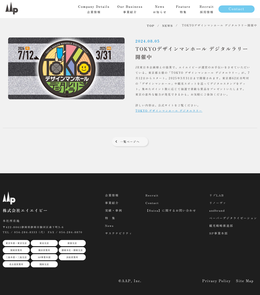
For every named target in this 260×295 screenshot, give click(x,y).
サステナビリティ (119, 233)
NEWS (167, 25)
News (109, 225)
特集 (183, 9)
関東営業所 (16, 250)
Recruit (152, 195)
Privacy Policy (216, 280)
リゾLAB (216, 195)
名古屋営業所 (16, 264)
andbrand (217, 210)
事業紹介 (112, 203)
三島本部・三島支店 (16, 257)
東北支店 (44, 243)
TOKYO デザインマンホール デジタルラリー (168, 111)
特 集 (110, 218)
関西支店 (44, 264)
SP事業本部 (44, 257)
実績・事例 (113, 210)
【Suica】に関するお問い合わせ (171, 210)
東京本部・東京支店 (16, 243)
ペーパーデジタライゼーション (233, 218)
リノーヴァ (217, 203)
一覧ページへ (130, 141)
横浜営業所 (44, 250)
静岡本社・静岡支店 (72, 250)
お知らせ (160, 9)
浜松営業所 (72, 257)
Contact (236, 8)
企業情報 (112, 195)
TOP (151, 25)
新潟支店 (72, 243)
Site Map (245, 280)
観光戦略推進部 (221, 225)
